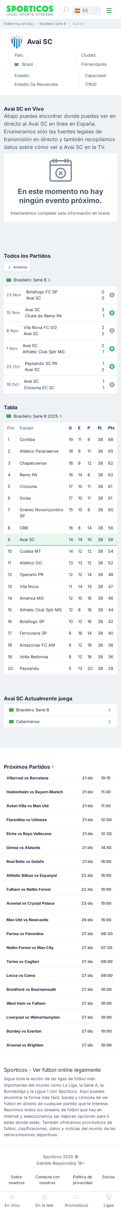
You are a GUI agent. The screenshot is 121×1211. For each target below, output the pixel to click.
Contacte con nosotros (47, 1179)
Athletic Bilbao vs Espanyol (31, 875)
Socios (108, 1176)
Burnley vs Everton (23, 1031)
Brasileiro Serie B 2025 (34, 416)
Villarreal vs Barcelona (27, 777)
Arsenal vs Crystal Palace (30, 903)
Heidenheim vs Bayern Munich (34, 791)
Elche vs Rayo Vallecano (28, 833)
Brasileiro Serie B (29, 280)
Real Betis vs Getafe (25, 861)
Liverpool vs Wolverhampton (33, 1017)
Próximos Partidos (29, 767)
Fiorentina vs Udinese (26, 819)
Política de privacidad (82, 1179)
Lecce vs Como (20, 975)
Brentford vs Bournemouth (31, 989)
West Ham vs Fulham (25, 1003)
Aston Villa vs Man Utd (27, 805)
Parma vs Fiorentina (25, 933)
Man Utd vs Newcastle (27, 919)
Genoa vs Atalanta (23, 847)
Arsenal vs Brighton (24, 1045)
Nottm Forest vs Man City (30, 947)
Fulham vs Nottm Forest (28, 889)
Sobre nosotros (17, 1179)
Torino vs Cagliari (22, 961)
